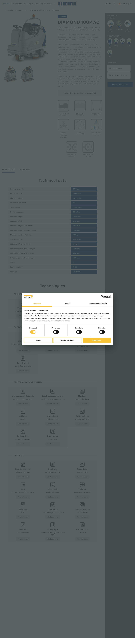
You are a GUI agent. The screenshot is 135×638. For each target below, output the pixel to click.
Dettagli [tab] (67, 303)
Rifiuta (38, 340)
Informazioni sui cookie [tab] (98, 303)
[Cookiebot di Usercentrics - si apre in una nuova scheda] (102, 296)
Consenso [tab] (37, 303)
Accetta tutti (96, 340)
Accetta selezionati (67, 340)
